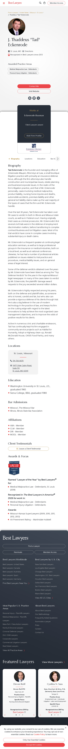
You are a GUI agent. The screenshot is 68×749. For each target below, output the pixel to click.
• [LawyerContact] (22, 715)
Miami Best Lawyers (43, 594)
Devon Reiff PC (19, 689)
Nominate (18, 552)
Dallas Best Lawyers (43, 583)
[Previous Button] (4, 693)
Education (41, 159)
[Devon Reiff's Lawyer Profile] (19, 679)
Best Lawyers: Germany (12, 579)
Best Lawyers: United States (13, 564)
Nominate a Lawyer (43, 621)
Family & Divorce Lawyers (13, 628)
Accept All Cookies (34, 745)
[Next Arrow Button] (57, 158)
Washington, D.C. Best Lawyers (47, 575)
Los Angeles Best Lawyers (45, 568)
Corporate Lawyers (10, 639)
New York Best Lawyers (44, 564)
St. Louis (40, 13)
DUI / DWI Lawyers (10, 635)
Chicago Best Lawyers (43, 572)
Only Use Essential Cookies (34, 740)
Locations (28, 159)
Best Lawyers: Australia (12, 572)
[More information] (25, 712)
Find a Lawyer (13, 13)
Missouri (33, 13)
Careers (38, 629)
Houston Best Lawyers (44, 579)
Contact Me (34, 86)
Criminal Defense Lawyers (13, 631)
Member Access (50, 552)
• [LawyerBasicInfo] (16, 715)
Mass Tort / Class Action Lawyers (15, 624)
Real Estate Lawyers (10, 646)
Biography (15, 159)
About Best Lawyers (43, 611)
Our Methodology (42, 614)
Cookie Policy (39, 734)
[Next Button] (34, 693)
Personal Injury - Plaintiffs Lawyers (16, 613)
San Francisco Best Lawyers (46, 586)
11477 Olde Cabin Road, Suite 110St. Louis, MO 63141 (22, 368)
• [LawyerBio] (19, 715)
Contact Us (39, 632)
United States (23, 13)
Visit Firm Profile (34, 136)
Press (37, 625)
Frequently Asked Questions (46, 618)
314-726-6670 (18, 361)
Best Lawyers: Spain (10, 575)
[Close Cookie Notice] (66, 727)
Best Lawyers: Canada (11, 568)
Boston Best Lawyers (43, 590)
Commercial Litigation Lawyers (15, 642)
